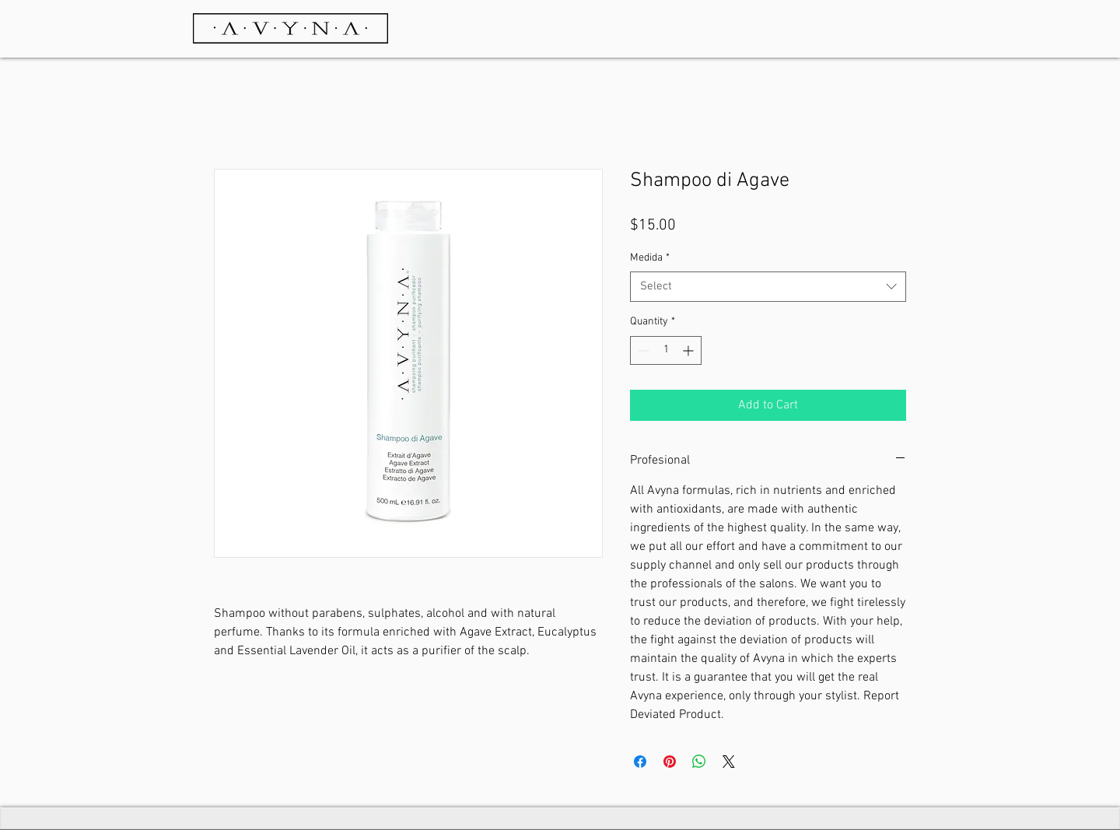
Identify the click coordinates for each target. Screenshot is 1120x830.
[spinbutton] (666, 350)
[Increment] (689, 350)
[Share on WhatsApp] (699, 761)
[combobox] (768, 286)
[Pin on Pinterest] (669, 761)
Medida (650, 257)
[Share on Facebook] (640, 761)
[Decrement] (642, 350)
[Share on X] (728, 761)
